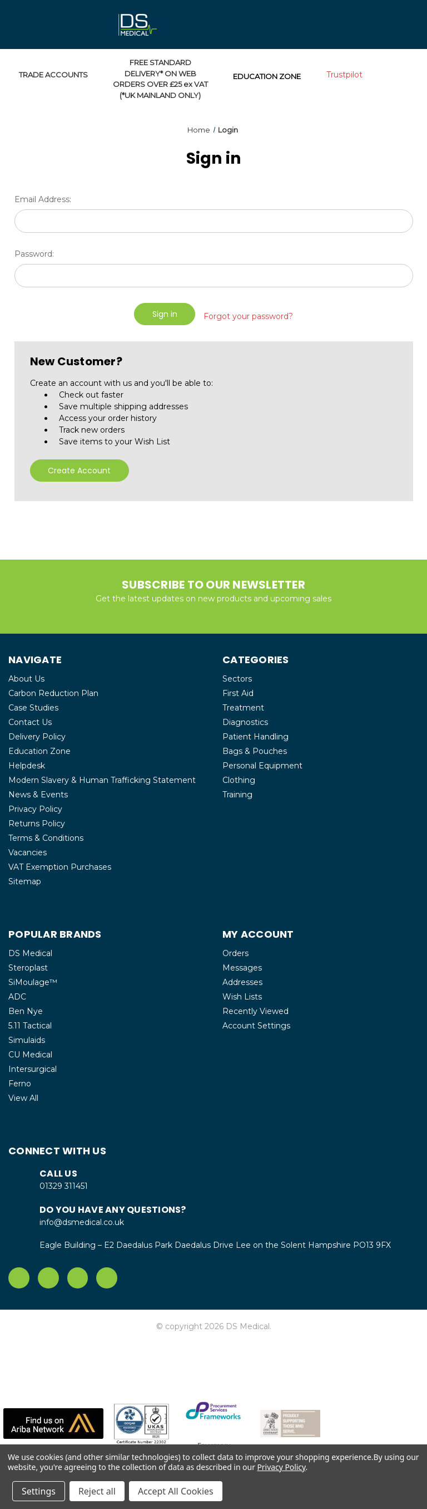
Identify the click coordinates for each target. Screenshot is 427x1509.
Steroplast (28, 963)
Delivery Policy (37, 732)
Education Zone (39, 747)
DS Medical (30, 949)
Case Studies (33, 703)
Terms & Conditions (45, 834)
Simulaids (26, 1036)
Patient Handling (255, 732)
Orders (235, 949)
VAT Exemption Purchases (59, 863)
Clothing (238, 776)
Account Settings (256, 1021)
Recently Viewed (255, 1007)
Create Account (79, 466)
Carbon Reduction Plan (53, 689)
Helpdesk (26, 761)
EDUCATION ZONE (267, 76)
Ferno (19, 1079)
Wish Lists (242, 992)
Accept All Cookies (176, 1491)
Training (237, 790)
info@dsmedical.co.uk (81, 1218)
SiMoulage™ (32, 978)
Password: (34, 254)
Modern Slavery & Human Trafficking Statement (102, 776)
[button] (53, 1419)
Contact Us (30, 718)
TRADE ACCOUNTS (53, 74)
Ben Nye (25, 1007)
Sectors (237, 674)
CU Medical (30, 1050)
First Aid (238, 689)
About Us (26, 674)
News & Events (38, 790)
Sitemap (24, 877)
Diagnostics (245, 718)
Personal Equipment (262, 761)
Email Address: (42, 199)
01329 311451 (63, 1182)
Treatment (243, 703)
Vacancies (27, 848)
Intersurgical (32, 1065)
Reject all (97, 1491)
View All (23, 1094)
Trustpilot (344, 75)
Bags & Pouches (254, 747)
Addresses (242, 978)
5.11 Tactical (30, 1021)
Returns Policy (36, 819)
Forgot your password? (248, 313)
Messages (242, 963)
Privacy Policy (35, 805)
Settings (39, 1491)
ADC (17, 992)
